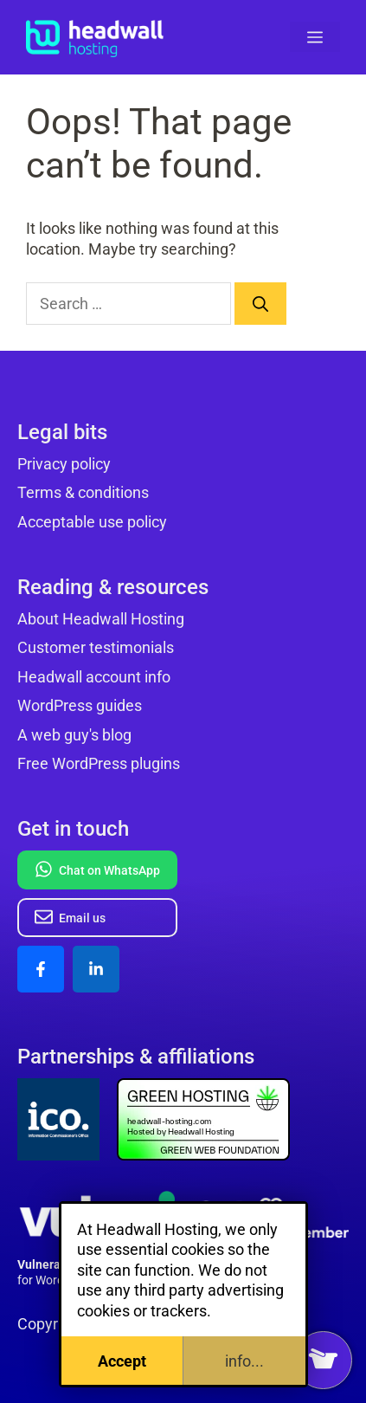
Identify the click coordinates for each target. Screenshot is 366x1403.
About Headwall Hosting (100, 619)
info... (244, 1361)
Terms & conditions (83, 492)
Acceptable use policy (92, 522)
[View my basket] (323, 1360)
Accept (122, 1361)
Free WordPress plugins (98, 763)
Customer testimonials (95, 647)
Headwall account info (93, 677)
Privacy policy (64, 464)
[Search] (260, 303)
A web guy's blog (74, 735)
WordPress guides (79, 705)
